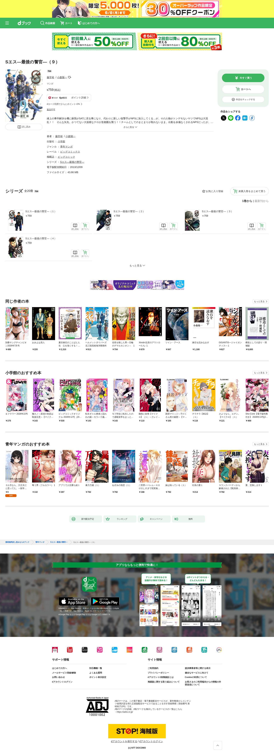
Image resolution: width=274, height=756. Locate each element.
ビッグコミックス (70, 151)
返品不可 (51, 109)
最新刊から (262, 201)
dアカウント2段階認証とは (161, 677)
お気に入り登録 (214, 191)
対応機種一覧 (95, 668)
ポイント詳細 (78, 97)
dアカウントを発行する (124, 741)
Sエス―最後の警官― (72, 162)
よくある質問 (95, 673)
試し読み (26, 126)
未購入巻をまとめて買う (252, 191)
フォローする (69, 77)
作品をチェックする (245, 99)
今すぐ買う (246, 77)
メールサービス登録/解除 (64, 673)
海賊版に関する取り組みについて (164, 682)
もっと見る (259, 301)
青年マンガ (66, 146)
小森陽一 (62, 77)
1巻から (247, 201)
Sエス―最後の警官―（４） (41, 238)
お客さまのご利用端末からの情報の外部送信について (203, 683)
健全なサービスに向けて (196, 673)
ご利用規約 (153, 668)
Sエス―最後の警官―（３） (217, 211)
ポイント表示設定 (97, 677)
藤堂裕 (50, 77)
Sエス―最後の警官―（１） (41, 211)
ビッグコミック (66, 156)
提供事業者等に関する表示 (197, 668)
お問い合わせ (58, 677)
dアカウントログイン (62, 682)
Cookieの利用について (196, 677)
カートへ (246, 89)
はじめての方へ (59, 668)
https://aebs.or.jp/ (125, 712)
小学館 (61, 141)
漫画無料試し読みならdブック (17, 542)
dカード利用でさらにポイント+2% (63, 104)
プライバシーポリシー (158, 673)
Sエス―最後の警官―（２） (129, 211)
